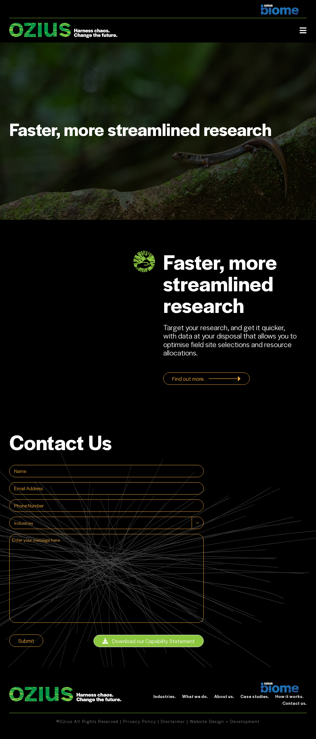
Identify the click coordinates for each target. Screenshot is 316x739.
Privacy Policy (139, 721)
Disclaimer (173, 721)
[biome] (280, 685)
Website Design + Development (225, 721)
